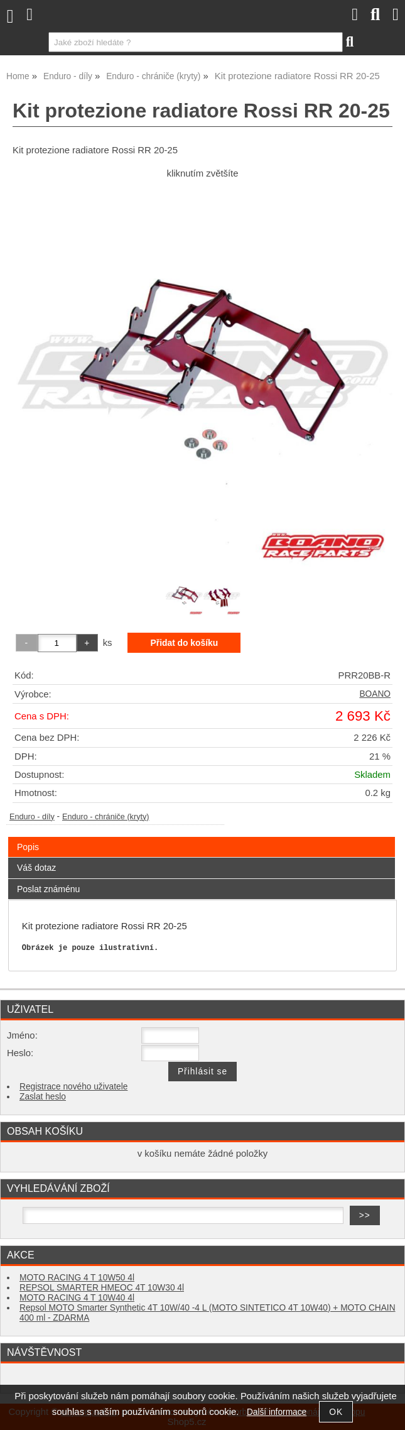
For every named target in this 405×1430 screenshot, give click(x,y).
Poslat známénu (48, 889)
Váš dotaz (36, 868)
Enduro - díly (32, 816)
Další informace (276, 1412)
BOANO (375, 694)
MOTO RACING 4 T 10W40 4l (76, 1297)
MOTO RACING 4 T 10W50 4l (76, 1277)
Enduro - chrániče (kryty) (105, 816)
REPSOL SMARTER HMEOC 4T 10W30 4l (101, 1287)
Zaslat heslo (42, 1096)
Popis (28, 847)
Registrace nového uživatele (73, 1086)
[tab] (201, 837)
